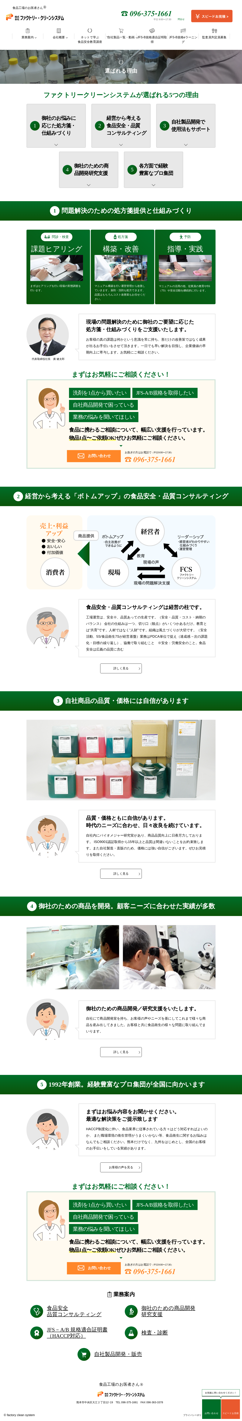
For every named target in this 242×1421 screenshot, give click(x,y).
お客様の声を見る (121, 1167)
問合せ (181, 19)
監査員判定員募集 (214, 37)
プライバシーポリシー (194, 1415)
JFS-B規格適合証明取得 (152, 39)
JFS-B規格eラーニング (183, 39)
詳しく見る (121, 668)
